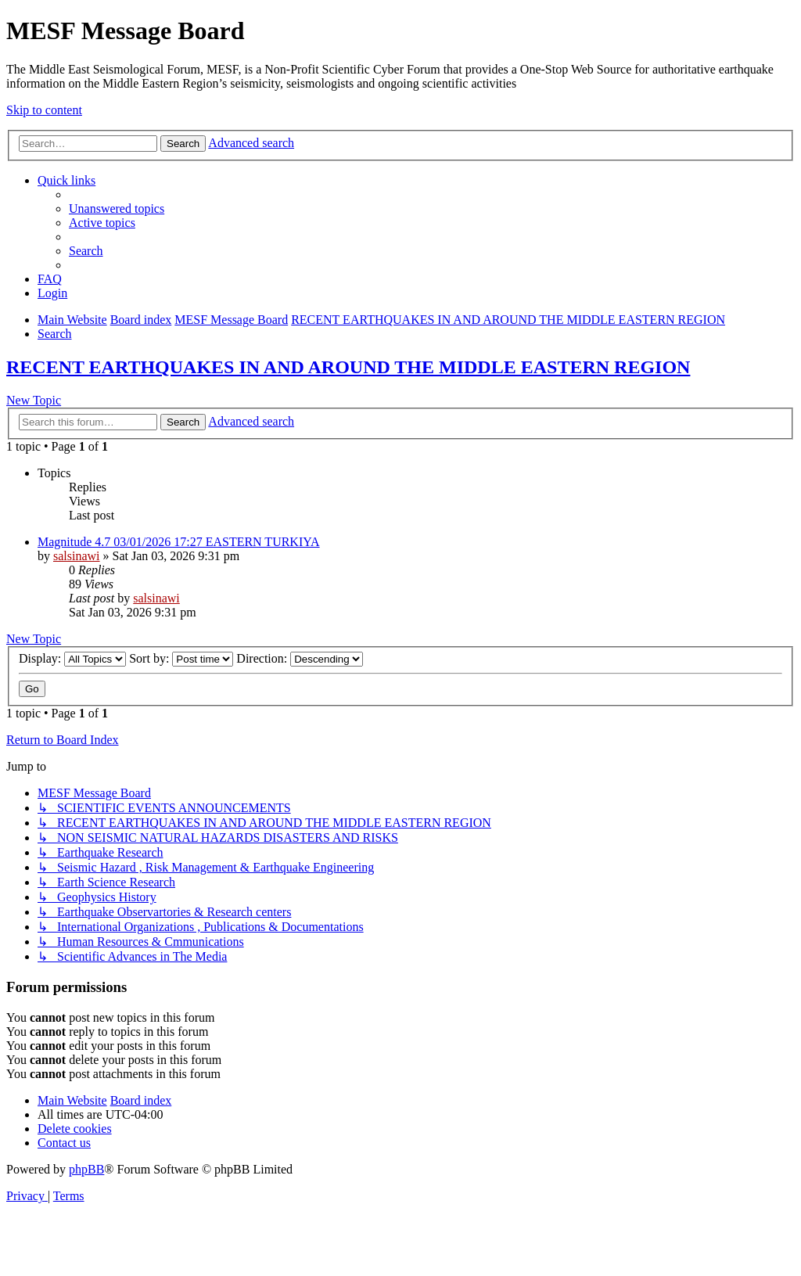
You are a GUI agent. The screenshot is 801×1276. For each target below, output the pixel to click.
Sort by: (181, 658)
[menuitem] (116, 208)
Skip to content (44, 110)
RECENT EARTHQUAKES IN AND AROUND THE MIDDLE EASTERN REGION (348, 367)
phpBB (86, 1169)
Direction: (299, 658)
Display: (72, 658)
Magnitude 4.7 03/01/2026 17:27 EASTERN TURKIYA (179, 541)
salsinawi (76, 556)
